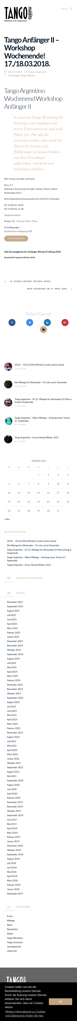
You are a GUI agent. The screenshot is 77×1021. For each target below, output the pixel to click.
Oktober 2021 (14, 763)
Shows (10, 933)
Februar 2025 (13, 632)
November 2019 (15, 806)
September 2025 (15, 606)
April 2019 (12, 828)
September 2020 (15, 780)
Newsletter (12, 929)
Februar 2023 (13, 728)
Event (10, 916)
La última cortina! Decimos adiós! (30, 281)
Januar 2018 (13, 889)
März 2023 (12, 724)
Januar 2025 (13, 637)
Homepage (13, 75)
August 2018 (13, 859)
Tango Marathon (15, 938)
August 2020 (13, 785)
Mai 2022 (11, 746)
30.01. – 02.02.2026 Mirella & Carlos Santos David (39, 365)
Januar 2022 (13, 758)
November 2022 (15, 732)
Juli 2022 (11, 741)
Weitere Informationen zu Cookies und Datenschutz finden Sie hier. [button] (25, 1013)
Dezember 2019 (15, 802)
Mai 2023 (11, 715)
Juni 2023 (12, 711)
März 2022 (12, 754)
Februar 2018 (13, 885)
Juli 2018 (11, 863)
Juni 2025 (12, 619)
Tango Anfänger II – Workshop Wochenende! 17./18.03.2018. (31, 51)
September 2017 (15, 893)
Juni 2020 (12, 789)
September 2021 (15, 767)
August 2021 (13, 772)
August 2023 (13, 702)
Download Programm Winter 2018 (19, 257)
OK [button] (60, 1001)
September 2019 (15, 815)
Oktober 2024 (14, 650)
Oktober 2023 (14, 693)
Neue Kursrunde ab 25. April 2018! (47, 289)
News (31, 71)
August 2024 (13, 658)
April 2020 (12, 793)
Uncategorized (14, 946)
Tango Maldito (27, 75)
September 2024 (15, 654)
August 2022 (13, 737)
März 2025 (12, 628)
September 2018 (15, 854)
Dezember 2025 (15, 602)
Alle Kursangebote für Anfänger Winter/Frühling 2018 (32, 251)
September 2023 (15, 698)
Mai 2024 (11, 667)
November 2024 (15, 645)
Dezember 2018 (15, 846)
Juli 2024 (11, 663)
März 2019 (12, 833)
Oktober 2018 (14, 850)
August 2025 (13, 611)
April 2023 (12, 719)
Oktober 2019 (14, 811)
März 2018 (12, 880)
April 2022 (12, 750)
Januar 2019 (13, 841)
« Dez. (7, 519)
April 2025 (12, 624)
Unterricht (40, 71)
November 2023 (15, 689)
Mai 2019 (11, 824)
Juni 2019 (12, 819)
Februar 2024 (13, 680)
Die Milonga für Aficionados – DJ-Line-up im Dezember (41, 382)
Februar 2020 (13, 798)
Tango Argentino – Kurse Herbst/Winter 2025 (37, 437)
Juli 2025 (11, 615)
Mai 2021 (11, 776)
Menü (67, 8)
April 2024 (12, 672)
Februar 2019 (13, 837)
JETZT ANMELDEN (16, 238)
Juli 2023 (11, 706)
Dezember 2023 (15, 685)
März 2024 (12, 676)
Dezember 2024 (15, 641)
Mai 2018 (11, 872)
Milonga (11, 920)
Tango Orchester (15, 942)
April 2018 (12, 876)
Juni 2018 (12, 867)
